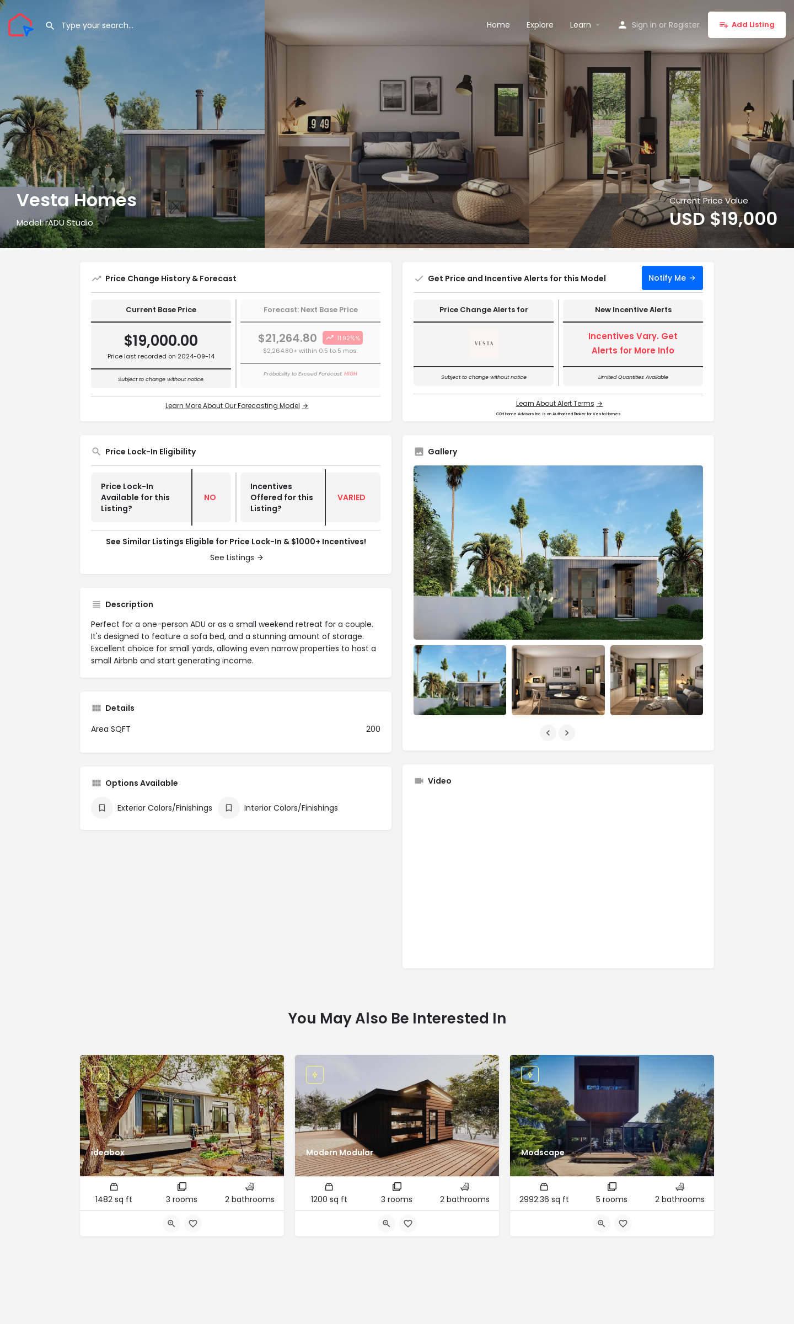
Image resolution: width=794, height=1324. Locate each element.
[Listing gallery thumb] (558, 552)
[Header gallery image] (132, 124)
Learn (580, 24)
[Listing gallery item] (460, 680)
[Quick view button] (171, 1223)
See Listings (232, 557)
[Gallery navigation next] (568, 733)
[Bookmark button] (193, 1223)
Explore (540, 24)
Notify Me (667, 277)
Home (498, 24)
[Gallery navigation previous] (549, 733)
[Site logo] (22, 23)
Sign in (644, 24)
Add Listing (747, 24)
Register (684, 24)
